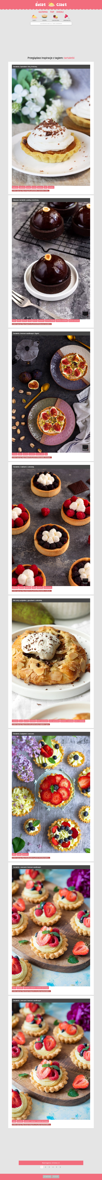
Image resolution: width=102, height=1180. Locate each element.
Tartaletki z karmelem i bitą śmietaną (25, 67)
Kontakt (55, 1176)
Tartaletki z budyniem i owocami (23, 734)
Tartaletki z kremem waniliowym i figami (26, 333)
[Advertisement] (51, 40)
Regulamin (47, 1176)
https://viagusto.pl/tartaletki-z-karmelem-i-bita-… (35, 190)
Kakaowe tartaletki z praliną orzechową (26, 200)
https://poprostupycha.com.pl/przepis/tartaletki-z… (36, 991)
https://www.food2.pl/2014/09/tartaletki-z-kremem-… (36, 457)
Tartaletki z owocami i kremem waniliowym (27, 867)
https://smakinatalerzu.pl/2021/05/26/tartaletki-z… (36, 858)
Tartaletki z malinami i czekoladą (23, 467)
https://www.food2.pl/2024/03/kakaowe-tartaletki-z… (36, 324)
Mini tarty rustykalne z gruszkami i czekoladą (27, 600)
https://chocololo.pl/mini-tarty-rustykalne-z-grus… (36, 724)
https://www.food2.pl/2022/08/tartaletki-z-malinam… (36, 591)
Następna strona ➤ (51, 1163)
